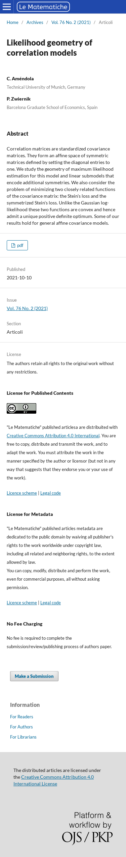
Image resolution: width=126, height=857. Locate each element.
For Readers (21, 716)
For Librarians (23, 737)
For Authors (21, 726)
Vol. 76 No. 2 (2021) (71, 22)
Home (12, 22)
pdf (19, 245)
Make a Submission (34, 676)
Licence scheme (22, 493)
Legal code (50, 493)
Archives (35, 22)
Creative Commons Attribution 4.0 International (53, 435)
